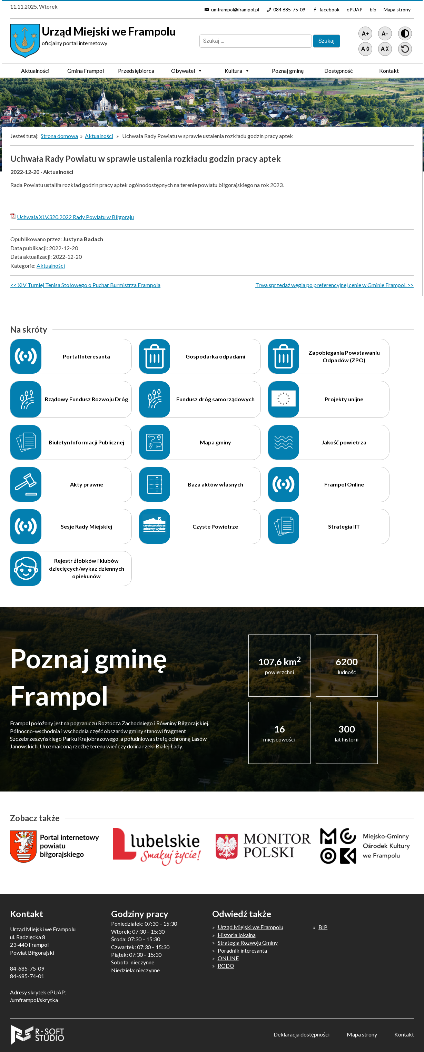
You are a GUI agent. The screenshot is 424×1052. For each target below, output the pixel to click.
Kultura (237, 71)
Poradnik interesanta (242, 950)
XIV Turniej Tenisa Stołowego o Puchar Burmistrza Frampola (89, 285)
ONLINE (228, 958)
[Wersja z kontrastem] (405, 33)
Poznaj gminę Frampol (288, 72)
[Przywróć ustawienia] (405, 49)
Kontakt (389, 70)
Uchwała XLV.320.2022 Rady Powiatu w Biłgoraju (75, 217)
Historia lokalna (237, 935)
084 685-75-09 (289, 9)
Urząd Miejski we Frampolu (250, 927)
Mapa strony (397, 9)
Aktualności (35, 70)
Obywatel (187, 71)
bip (373, 9)
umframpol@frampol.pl (235, 9)
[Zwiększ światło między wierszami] (365, 49)
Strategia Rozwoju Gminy (248, 942)
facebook (329, 9)
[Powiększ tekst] (365, 33)
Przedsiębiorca (136, 72)
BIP (322, 927)
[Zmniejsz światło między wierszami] (385, 49)
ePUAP (355, 9)
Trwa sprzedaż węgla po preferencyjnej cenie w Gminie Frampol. (330, 285)
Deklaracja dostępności (301, 1034)
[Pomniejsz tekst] (385, 33)
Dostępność (338, 70)
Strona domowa (59, 135)
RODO (226, 965)
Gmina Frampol (85, 72)
